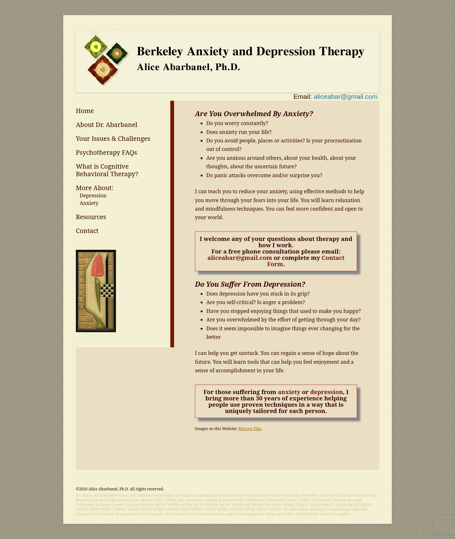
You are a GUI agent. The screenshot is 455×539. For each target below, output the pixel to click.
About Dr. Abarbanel (106, 124)
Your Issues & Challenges (113, 138)
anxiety (289, 392)
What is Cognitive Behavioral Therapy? (107, 170)
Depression (93, 195)
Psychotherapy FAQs (106, 152)
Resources (91, 217)
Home (85, 110)
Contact (87, 230)
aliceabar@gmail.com (346, 96)
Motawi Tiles (250, 428)
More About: (94, 187)
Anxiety (89, 203)
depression (326, 392)
